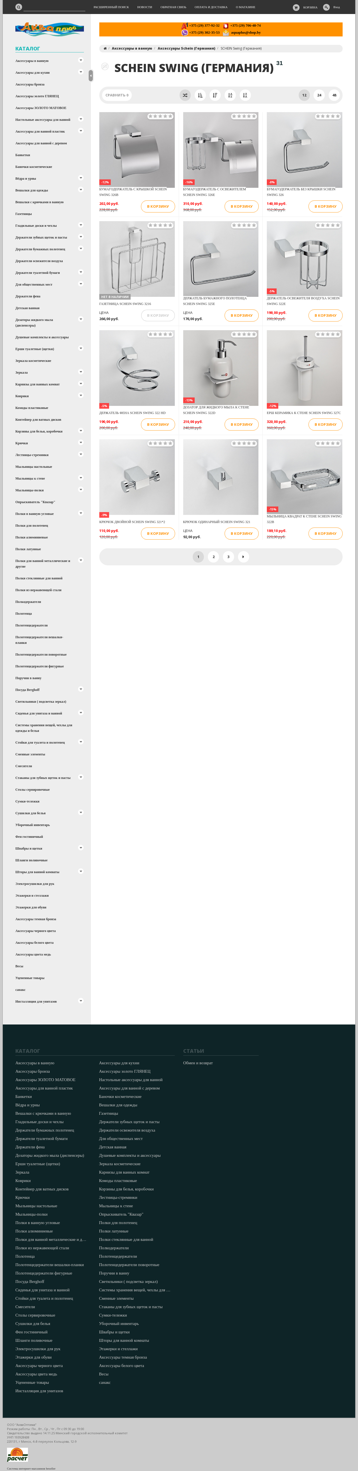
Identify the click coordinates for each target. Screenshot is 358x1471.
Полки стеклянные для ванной (38, 578)
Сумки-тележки (27, 801)
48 (334, 95)
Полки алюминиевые (31, 537)
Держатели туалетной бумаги (37, 273)
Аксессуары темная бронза (35, 919)
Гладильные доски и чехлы (36, 226)
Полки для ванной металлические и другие (42, 563)
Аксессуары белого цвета (34, 943)
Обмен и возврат (198, 1063)
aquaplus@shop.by (241, 32)
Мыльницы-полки (29, 490)
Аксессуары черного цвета (35, 931)
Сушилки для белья (30, 813)
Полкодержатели (28, 602)
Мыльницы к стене (30, 478)
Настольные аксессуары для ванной (42, 120)
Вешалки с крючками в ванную (39, 202)
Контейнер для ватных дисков (38, 420)
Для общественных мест (33, 284)
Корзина (310, 7)
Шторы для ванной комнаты (37, 872)
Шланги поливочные (31, 860)
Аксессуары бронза (29, 84)
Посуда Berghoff (27, 690)
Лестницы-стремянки (31, 455)
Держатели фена (27, 296)
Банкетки (22, 155)
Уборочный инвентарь (32, 825)
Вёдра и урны (25, 179)
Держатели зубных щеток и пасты (41, 237)
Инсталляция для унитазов (36, 1001)
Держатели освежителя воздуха (39, 261)
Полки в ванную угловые (34, 514)
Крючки (21, 443)
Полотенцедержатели (31, 625)
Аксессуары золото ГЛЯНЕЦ (37, 96)
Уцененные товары (29, 978)
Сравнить (116, 95)
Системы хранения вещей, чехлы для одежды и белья (43, 728)
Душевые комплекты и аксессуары (42, 337)
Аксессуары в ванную (32, 61)
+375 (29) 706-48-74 (241, 25)
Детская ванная (27, 308)
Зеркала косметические (33, 361)
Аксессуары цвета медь (33, 954)
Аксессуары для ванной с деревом (41, 143)
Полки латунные (28, 549)
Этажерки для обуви (30, 907)
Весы (19, 966)
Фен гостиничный (29, 837)
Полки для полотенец (31, 526)
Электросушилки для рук (34, 884)
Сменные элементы (30, 754)
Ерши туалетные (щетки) (34, 349)
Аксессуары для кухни (32, 73)
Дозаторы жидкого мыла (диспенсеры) (34, 322)
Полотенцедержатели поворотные (41, 654)
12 (304, 95)
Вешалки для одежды (31, 190)
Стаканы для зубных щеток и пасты (42, 778)
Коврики (22, 396)
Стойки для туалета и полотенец (40, 742)
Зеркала (21, 372)
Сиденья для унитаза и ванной (38, 713)
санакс (20, 990)
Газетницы (23, 214)
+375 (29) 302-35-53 (200, 32)
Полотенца (23, 614)
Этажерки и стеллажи (32, 896)
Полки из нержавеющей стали (38, 590)
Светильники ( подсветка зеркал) (40, 702)
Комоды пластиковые (31, 408)
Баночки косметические (33, 167)
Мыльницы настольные (33, 467)
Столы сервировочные (32, 790)
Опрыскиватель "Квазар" (35, 502)
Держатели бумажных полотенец (40, 249)
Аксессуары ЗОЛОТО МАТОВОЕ (41, 108)
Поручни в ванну (28, 678)
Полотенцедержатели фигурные (39, 666)
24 (319, 95)
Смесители (23, 766)
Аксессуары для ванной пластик (40, 131)
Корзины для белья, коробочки (39, 431)
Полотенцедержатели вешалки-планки (39, 640)
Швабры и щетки (28, 848)
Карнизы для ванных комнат (37, 384)
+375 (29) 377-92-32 (200, 25)
